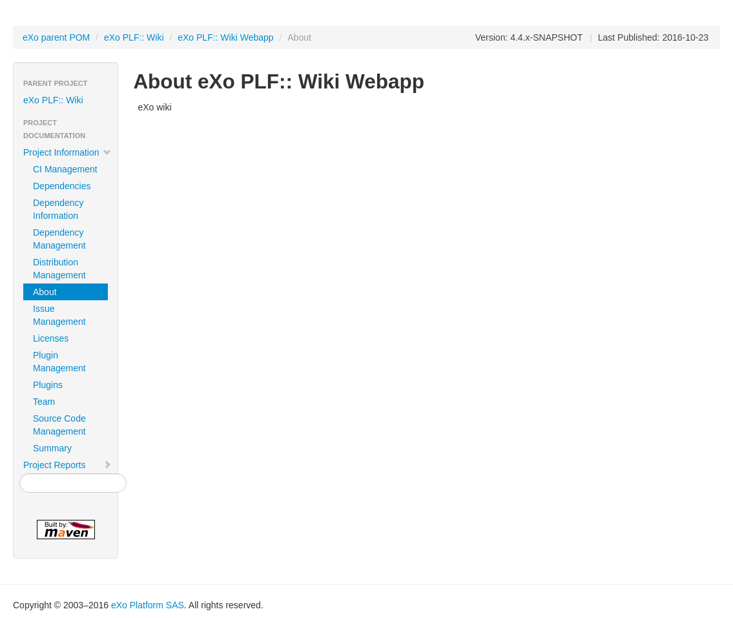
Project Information (67, 152)
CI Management (65, 169)
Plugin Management (59, 361)
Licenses (50, 338)
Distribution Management (59, 268)
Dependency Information (58, 209)
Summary (52, 448)
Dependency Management (59, 239)
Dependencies (62, 186)
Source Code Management (59, 425)
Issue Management (59, 315)
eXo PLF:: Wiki (134, 37)
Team (44, 402)
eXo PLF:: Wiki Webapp (225, 37)
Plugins (48, 385)
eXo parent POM (56, 37)
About (45, 292)
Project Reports (67, 465)
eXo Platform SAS (147, 605)
